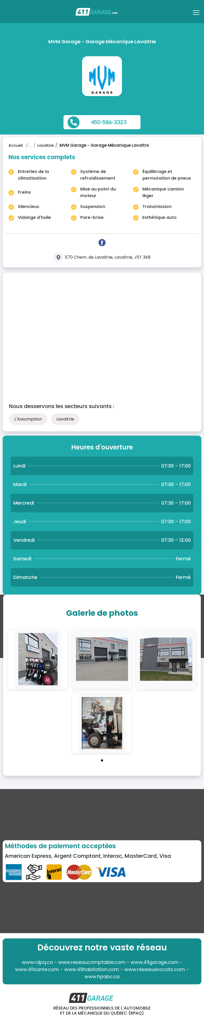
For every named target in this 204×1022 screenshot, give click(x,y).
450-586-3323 (108, 122)
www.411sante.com (37, 969)
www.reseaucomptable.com (91, 962)
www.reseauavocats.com (154, 969)
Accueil (15, 145)
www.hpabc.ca (102, 976)
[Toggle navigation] (197, 14)
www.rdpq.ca (37, 962)
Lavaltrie (45, 145)
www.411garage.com (154, 962)
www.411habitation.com (91, 969)
